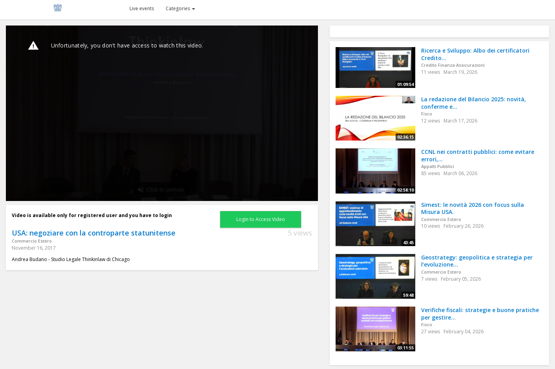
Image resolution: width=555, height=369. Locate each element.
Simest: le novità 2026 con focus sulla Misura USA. (472, 208)
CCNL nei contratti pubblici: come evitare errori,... (477, 155)
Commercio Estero (32, 241)
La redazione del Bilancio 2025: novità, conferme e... (473, 102)
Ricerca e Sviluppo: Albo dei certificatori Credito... (475, 54)
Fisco (426, 114)
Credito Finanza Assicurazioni (453, 65)
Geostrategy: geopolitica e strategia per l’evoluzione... (477, 261)
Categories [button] (180, 8)
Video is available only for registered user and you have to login (92, 215)
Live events (142, 8)
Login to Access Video (260, 219)
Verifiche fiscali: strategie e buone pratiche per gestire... (480, 313)
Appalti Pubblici (437, 166)
